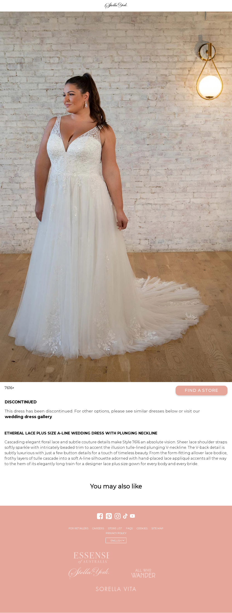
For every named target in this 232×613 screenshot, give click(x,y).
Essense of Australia (88, 557)
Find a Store (201, 390)
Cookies (142, 528)
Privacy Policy (116, 533)
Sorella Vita (116, 589)
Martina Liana (143, 556)
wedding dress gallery (28, 416)
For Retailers (78, 528)
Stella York (116, 5)
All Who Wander (143, 573)
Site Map (157, 528)
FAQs (129, 528)
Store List (115, 528)
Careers (98, 528)
